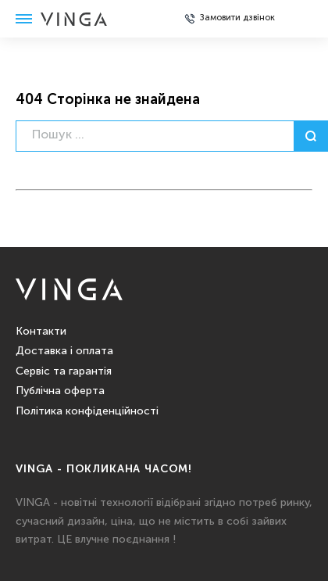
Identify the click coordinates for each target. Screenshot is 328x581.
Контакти (41, 331)
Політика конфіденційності (87, 411)
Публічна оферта (60, 391)
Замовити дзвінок (237, 18)
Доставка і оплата (64, 351)
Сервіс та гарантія (64, 371)
